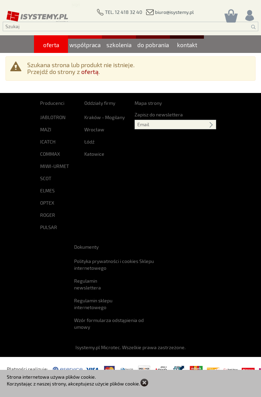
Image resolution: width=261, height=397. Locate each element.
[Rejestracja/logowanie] (249, 14)
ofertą (90, 71)
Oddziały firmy (99, 103)
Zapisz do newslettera (159, 114)
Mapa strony (148, 103)
